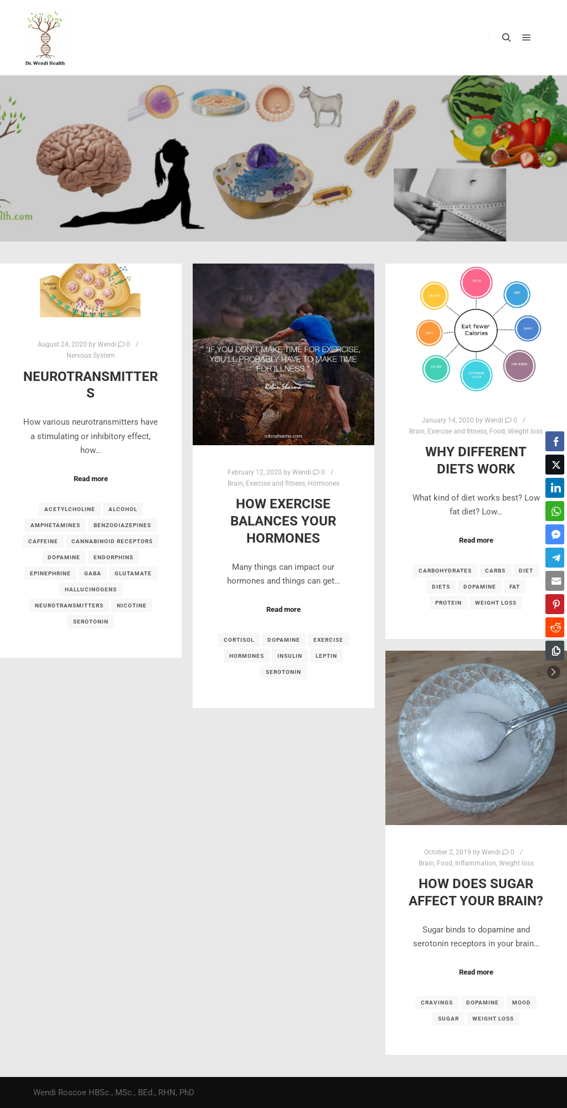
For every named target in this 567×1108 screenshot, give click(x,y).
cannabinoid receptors (112, 541)
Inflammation (475, 863)
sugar (448, 1019)
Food (497, 431)
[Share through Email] (554, 581)
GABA (92, 573)
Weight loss (525, 431)
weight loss (496, 603)
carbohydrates (445, 571)
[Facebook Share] (554, 441)
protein (448, 603)
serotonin (91, 622)
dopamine (64, 557)
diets (441, 587)
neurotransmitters (69, 605)
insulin (289, 656)
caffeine (43, 541)
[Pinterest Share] (554, 604)
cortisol (239, 640)
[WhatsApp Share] (554, 511)
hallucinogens (91, 589)
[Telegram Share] (554, 558)
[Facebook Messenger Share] (554, 534)
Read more (91, 479)
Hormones (323, 483)
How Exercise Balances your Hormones (283, 520)
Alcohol (123, 509)
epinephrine (50, 573)
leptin (326, 656)
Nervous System (90, 355)
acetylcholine (69, 509)
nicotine (132, 605)
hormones (246, 656)
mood (521, 1002)
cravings (437, 1002)
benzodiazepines (122, 525)
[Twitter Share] (554, 465)
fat (514, 587)
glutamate (133, 573)
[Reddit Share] (554, 627)
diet (526, 571)
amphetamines (55, 525)
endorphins (113, 557)
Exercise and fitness (275, 483)
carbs (495, 571)
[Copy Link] (554, 651)
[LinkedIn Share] (554, 488)
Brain (235, 483)
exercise (328, 640)
